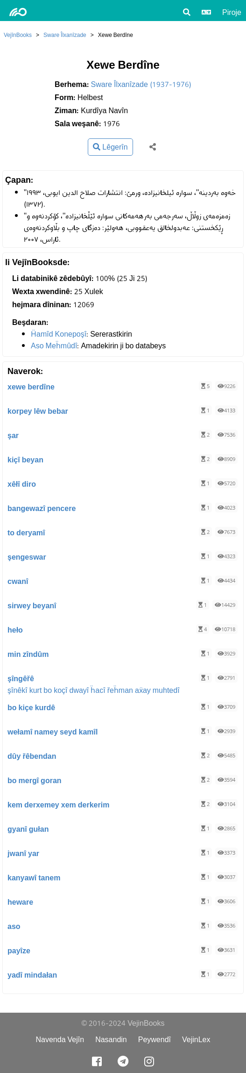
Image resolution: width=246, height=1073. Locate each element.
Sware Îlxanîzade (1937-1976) (141, 84)
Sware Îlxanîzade (64, 34)
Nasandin (111, 1039)
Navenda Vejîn (59, 1039)
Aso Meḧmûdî (54, 346)
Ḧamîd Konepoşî (58, 334)
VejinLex (196, 1039)
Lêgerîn (110, 147)
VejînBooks (18, 34)
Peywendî (154, 1039)
